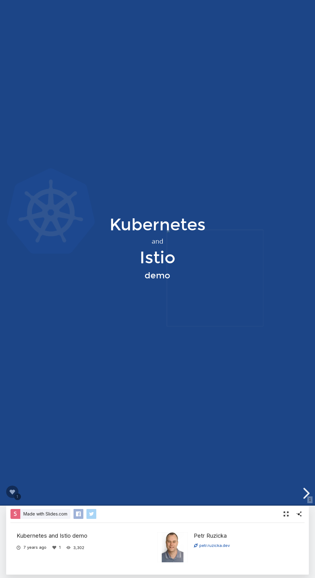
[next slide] (305, 493)
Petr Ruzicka (210, 535)
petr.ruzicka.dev (212, 545)
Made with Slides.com (45, 513)
